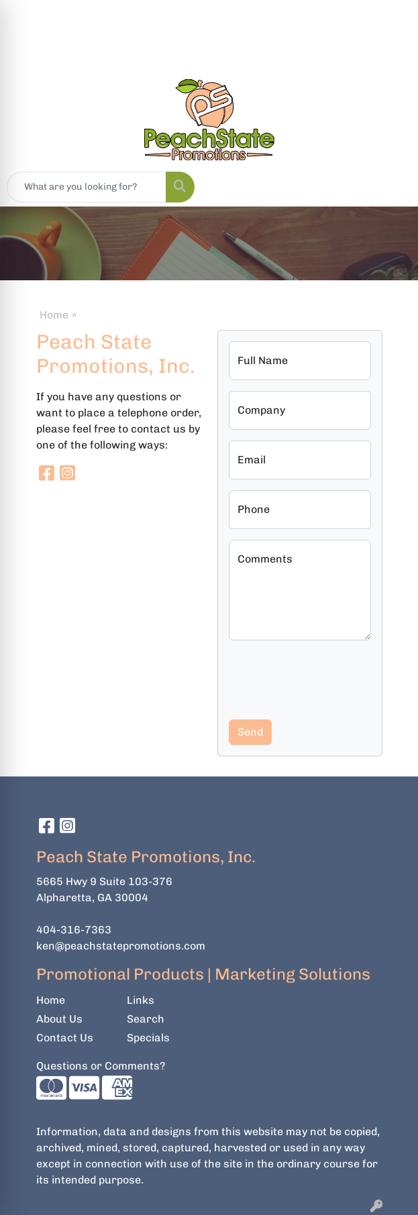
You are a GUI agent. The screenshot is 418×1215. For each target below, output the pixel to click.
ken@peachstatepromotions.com (120, 945)
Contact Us (64, 1037)
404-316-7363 (73, 929)
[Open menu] (391, 187)
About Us (59, 1019)
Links (140, 1000)
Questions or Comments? (100, 1065)
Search (145, 1019)
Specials (148, 1037)
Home (54, 314)
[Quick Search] (86, 187)
